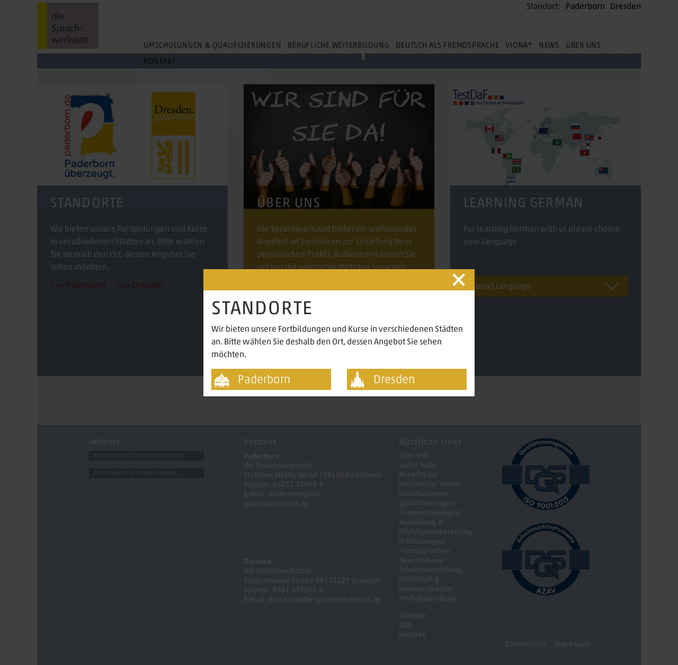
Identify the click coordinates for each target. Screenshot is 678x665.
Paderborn (264, 379)
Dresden (394, 379)
